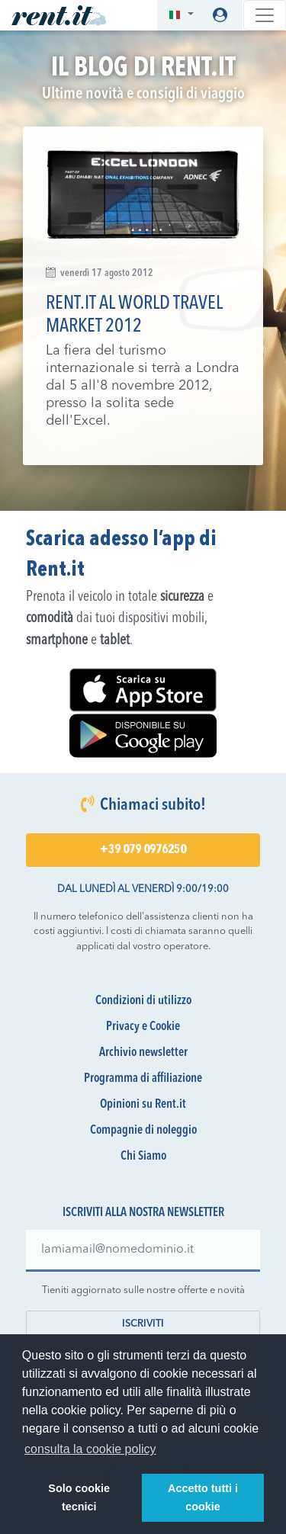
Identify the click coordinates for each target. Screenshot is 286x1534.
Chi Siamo (143, 1156)
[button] (181, 15)
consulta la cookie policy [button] (90, 1449)
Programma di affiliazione (143, 1079)
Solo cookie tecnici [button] (79, 1497)
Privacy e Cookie (143, 1027)
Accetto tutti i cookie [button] (203, 1497)
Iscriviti (143, 1324)
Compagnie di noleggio (143, 1131)
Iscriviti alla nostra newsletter (143, 1213)
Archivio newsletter (143, 1053)
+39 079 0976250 (143, 850)
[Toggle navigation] (264, 15)
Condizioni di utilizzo (143, 1001)
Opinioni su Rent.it (143, 1105)
